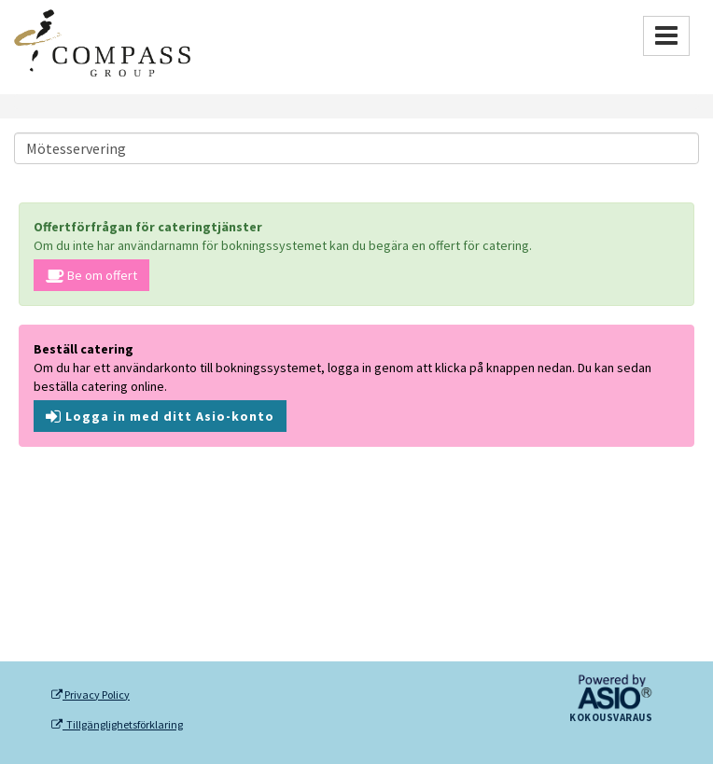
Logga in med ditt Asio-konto (160, 416)
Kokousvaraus (610, 718)
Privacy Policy (90, 695)
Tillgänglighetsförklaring (117, 724)
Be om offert (91, 275)
